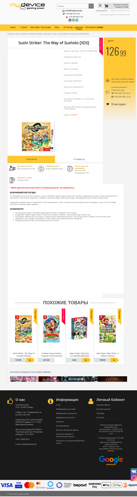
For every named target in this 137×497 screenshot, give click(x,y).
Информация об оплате (65, 418)
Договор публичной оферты (67, 431)
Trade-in (23, 26)
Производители (62, 427)
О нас (100, 26)
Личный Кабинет (103, 404)
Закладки (100, 413)
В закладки (116, 103)
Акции (12, 26)
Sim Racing (67, 26)
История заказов (103, 409)
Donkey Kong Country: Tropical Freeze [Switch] (51, 354)
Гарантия (60, 422)
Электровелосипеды (90, 26)
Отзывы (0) (79, 158)
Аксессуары (46, 26)
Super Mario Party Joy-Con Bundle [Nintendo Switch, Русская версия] (79, 355)
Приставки (34, 26)
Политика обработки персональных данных (65, 437)
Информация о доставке (66, 409)
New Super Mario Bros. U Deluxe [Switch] (108, 354)
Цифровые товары (79, 27)
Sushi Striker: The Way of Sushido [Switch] (23, 354)
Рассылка (100, 418)
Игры (57, 26)
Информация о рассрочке (66, 413)
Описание (31, 158)
